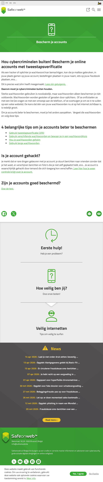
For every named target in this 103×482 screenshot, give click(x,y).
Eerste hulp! (51, 242)
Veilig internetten (51, 322)
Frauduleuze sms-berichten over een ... (58, 409)
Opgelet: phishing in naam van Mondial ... (58, 403)
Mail (99, 213)
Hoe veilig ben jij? (51, 282)
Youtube (20, 461)
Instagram (38, 461)
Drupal (13, 10)
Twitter (13, 213)
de (10, 3)
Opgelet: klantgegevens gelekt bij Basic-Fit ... (58, 362)
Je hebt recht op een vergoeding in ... (58, 374)
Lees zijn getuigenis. (55, 84)
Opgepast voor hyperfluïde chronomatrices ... (58, 379)
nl (3, 3)
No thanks (94, 473)
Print (89, 213)
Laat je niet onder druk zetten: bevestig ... (58, 356)
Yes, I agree (78, 473)
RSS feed (14, 461)
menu (99, 10)
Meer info (31, 478)
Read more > (51, 420)
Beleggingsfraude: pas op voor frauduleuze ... (58, 391)
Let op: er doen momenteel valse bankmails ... (58, 397)
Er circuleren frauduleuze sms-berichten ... (58, 368)
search (93, 10)
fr (7, 3)
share (88, 10)
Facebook (4, 213)
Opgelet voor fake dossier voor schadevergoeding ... (58, 385)
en (14, 3)
